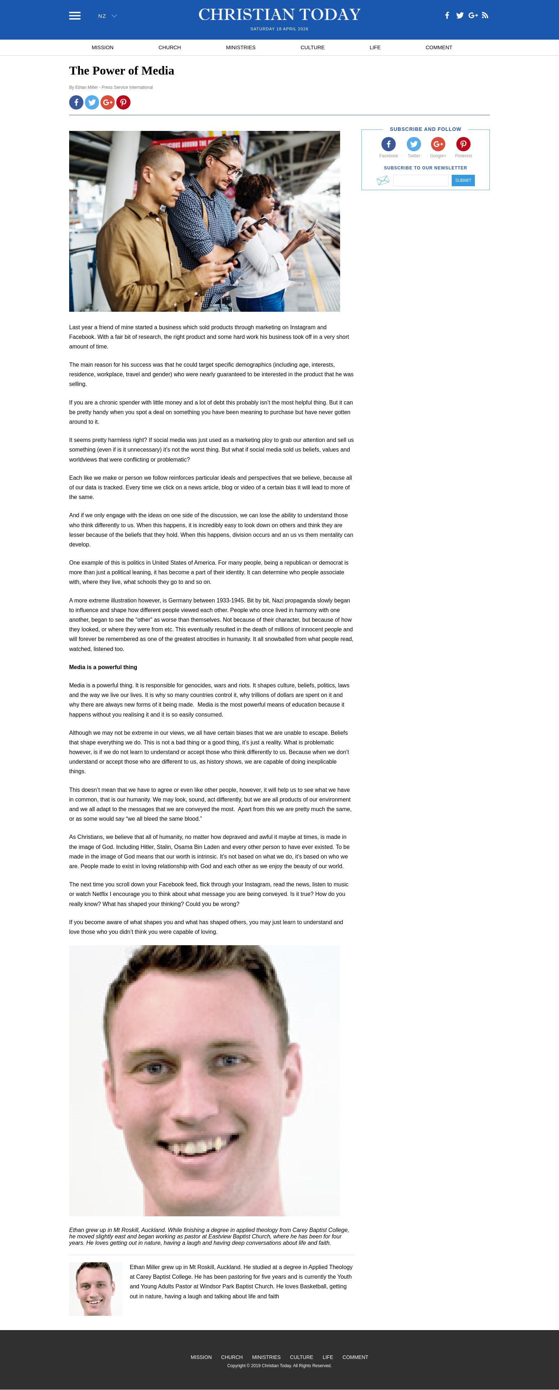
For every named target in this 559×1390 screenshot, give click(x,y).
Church (170, 47)
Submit (463, 180)
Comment (439, 47)
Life (375, 47)
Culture (312, 47)
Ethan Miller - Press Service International (114, 87)
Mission (102, 47)
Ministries (241, 47)
